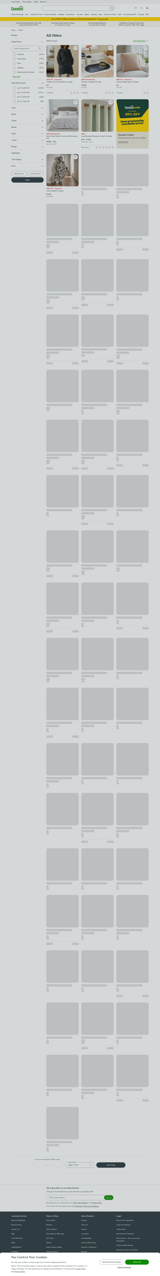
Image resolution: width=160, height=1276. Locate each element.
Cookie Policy (80, 1269)
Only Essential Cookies (111, 1262)
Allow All (137, 1262)
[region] (80, 1264)
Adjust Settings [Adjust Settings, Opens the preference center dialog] (124, 1267)
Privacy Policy (19, 1271)
